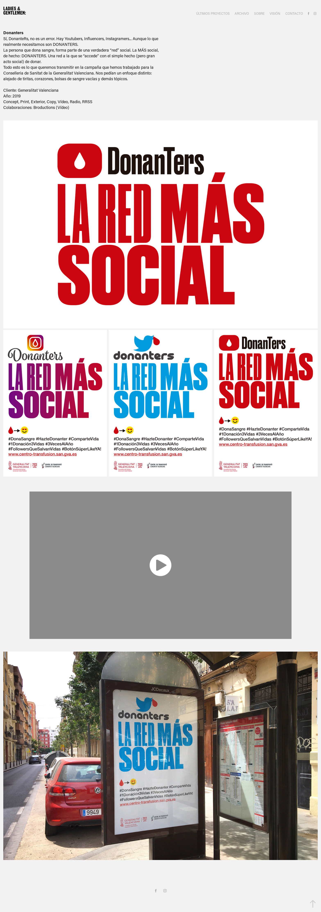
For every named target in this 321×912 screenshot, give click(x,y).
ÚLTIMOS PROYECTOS (213, 13)
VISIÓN (275, 13)
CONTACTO (294, 13)
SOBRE (259, 13)
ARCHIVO (242, 13)
